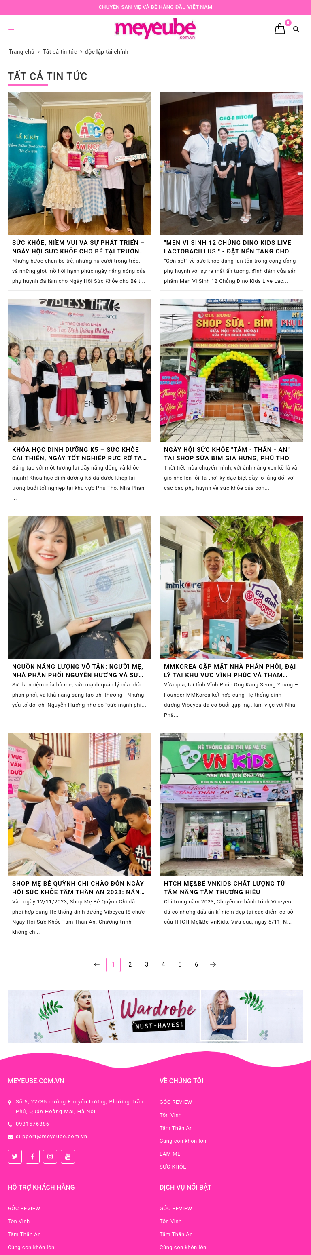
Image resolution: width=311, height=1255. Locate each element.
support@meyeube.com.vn (51, 1136)
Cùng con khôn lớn (183, 1141)
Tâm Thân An (176, 1128)
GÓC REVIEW (176, 1102)
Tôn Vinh (171, 1115)
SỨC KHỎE (173, 1167)
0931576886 (32, 1124)
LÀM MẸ (170, 1154)
